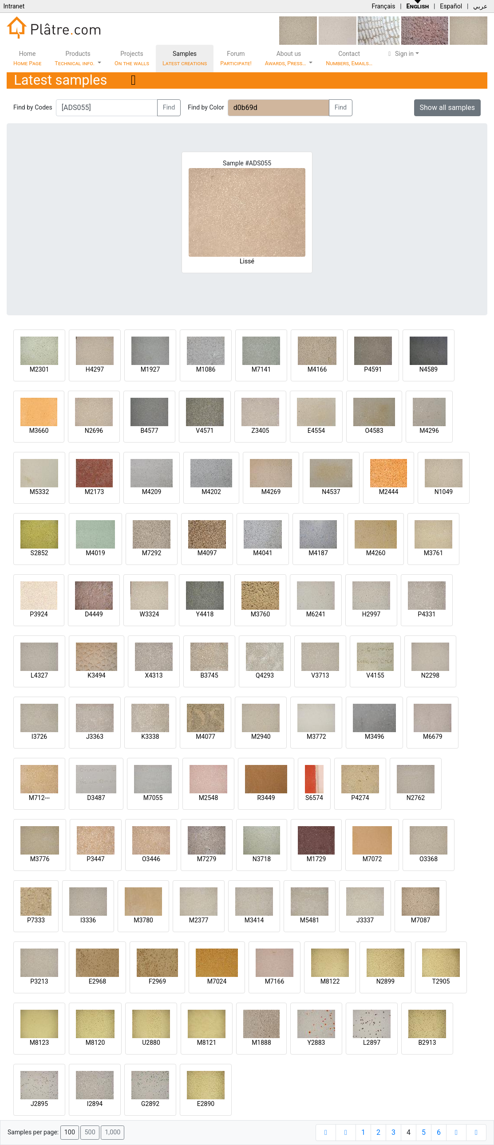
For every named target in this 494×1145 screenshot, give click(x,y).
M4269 (271, 491)
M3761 (433, 553)
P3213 (39, 981)
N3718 (262, 859)
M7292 (152, 553)
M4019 (95, 553)
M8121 (207, 1042)
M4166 (317, 369)
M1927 (150, 369)
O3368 (428, 859)
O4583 (374, 430)
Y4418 (205, 614)
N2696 (94, 430)
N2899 (385, 981)
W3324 (149, 614)
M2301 (39, 369)
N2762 (416, 797)
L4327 (39, 675)
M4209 (152, 491)
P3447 (95, 859)
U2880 (151, 1042)
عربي (480, 6)
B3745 (209, 675)
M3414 (254, 920)
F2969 (157, 981)
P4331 (426, 614)
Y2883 (316, 1042)
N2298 (430, 675)
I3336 (88, 920)
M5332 (39, 491)
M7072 (372, 859)
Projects (132, 58)
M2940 (261, 736)
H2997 (371, 614)
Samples (184, 58)
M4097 (207, 553)
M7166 (275, 981)
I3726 (39, 736)
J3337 (365, 920)
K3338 (150, 736)
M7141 (261, 369)
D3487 (96, 797)
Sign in (400, 53)
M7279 (207, 859)
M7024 (217, 981)
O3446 (151, 859)
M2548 (208, 797)
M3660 (39, 430)
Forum (236, 58)
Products (75, 58)
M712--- (39, 797)
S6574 (314, 797)
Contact (349, 58)
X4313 (153, 675)
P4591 (373, 369)
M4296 (429, 430)
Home (27, 58)
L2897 (371, 1042)
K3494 (96, 675)
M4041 (263, 553)
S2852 (39, 553)
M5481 (310, 920)
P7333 (36, 920)
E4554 (316, 430)
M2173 (94, 491)
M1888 (261, 1042)
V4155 (375, 675)
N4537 (331, 491)
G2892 (150, 1103)
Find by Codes (32, 107)
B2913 (427, 1042)
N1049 (444, 491)
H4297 (95, 369)
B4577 (149, 430)
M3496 (374, 736)
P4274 (360, 797)
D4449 (94, 614)
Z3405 (260, 430)
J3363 (94, 736)
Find (169, 107)
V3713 (320, 675)
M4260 (376, 553)
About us (286, 58)
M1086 (206, 369)
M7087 (421, 920)
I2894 (95, 1103)
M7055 (153, 797)
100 (69, 1132)
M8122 (330, 981)
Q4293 (265, 675)
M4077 (205, 736)
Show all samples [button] (447, 107)
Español (451, 6)
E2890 (205, 1103)
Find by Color (206, 107)
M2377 (199, 920)
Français (383, 6)
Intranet (13, 6)
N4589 (428, 369)
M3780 (143, 920)
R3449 (266, 797)
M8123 (39, 1042)
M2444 (389, 491)
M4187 (318, 553)
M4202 (211, 491)
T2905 (441, 981)
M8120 (95, 1042)
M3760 (260, 614)
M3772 (316, 736)
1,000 (112, 1132)
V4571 (204, 430)
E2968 (97, 981)
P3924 (38, 614)
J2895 (39, 1103)
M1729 (316, 859)
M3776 (40, 859)
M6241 (316, 614)
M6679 (433, 736)
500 (89, 1132)
